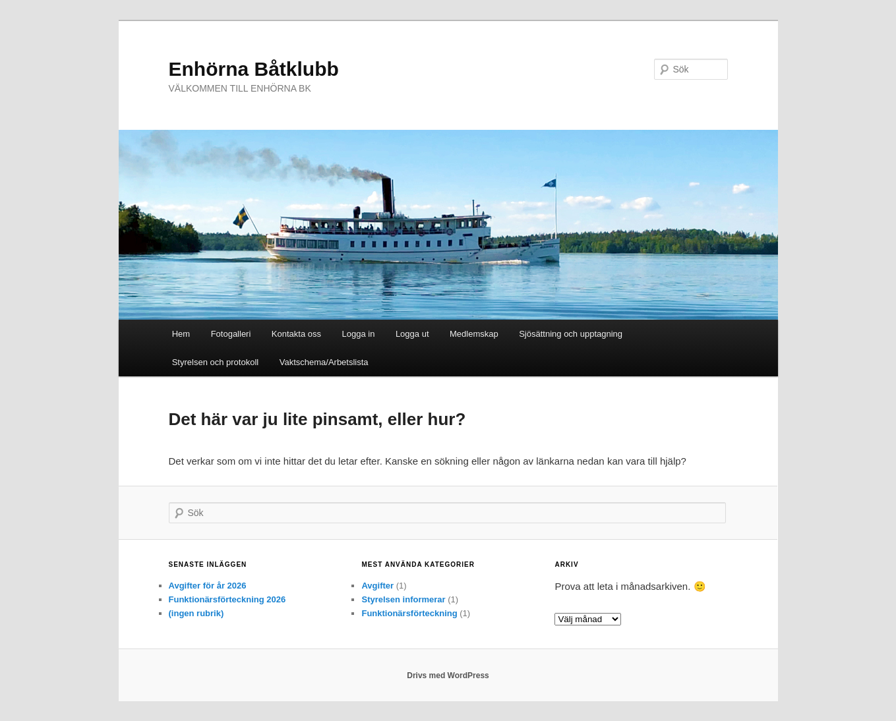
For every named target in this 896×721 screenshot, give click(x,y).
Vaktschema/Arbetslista (324, 362)
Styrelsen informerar (403, 599)
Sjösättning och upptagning (570, 334)
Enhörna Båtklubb (254, 69)
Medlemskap (474, 334)
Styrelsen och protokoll (215, 362)
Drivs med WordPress (448, 675)
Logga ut (412, 334)
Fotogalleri (231, 334)
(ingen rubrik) (196, 613)
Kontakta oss (296, 334)
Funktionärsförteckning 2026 (227, 599)
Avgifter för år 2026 (208, 586)
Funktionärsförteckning (409, 613)
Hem (181, 334)
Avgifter (377, 586)
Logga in (358, 334)
